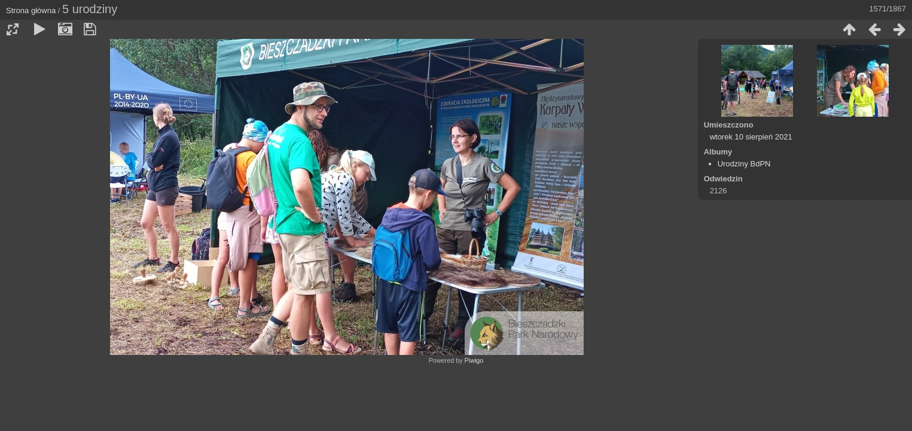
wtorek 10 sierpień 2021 (751, 136)
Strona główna (31, 10)
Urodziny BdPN (744, 163)
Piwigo (474, 360)
